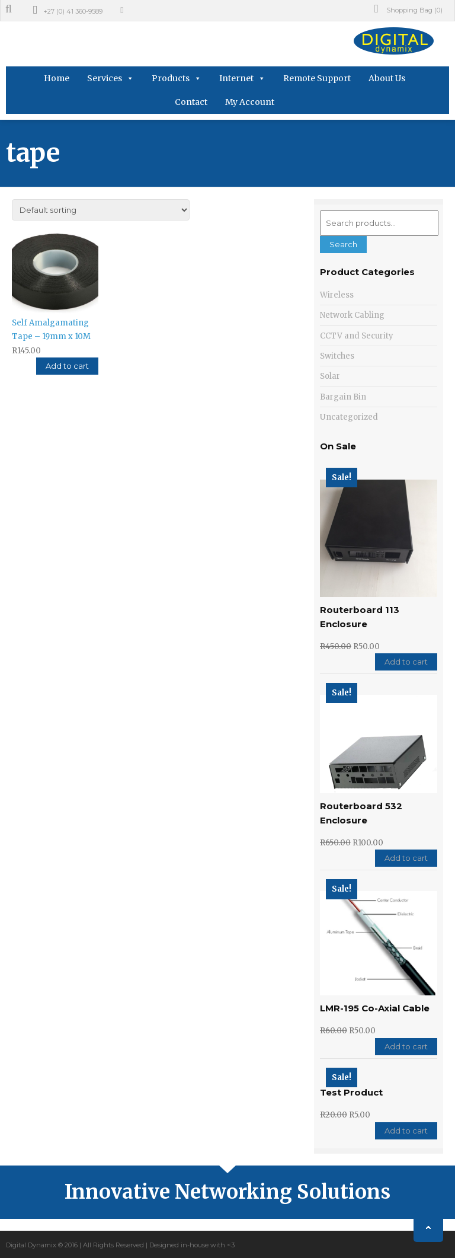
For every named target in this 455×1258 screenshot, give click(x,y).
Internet (236, 78)
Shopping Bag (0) (408, 9)
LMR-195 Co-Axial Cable (375, 1008)
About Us (387, 78)
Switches (337, 356)
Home (56, 78)
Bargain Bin (343, 397)
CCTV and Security (356, 336)
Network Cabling (352, 315)
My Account (249, 102)
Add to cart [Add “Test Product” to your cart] (406, 1130)
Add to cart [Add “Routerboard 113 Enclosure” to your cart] (406, 661)
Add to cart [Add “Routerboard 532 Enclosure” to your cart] (406, 858)
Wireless (337, 295)
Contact (191, 102)
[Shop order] (101, 210)
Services (104, 78)
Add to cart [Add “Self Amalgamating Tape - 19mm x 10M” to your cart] (67, 366)
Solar (330, 376)
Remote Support (317, 78)
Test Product (351, 1092)
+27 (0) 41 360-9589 (72, 11)
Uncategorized (349, 417)
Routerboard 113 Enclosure (359, 616)
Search (343, 244)
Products (171, 78)
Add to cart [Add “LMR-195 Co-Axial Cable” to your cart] (406, 1046)
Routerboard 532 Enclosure (361, 812)
